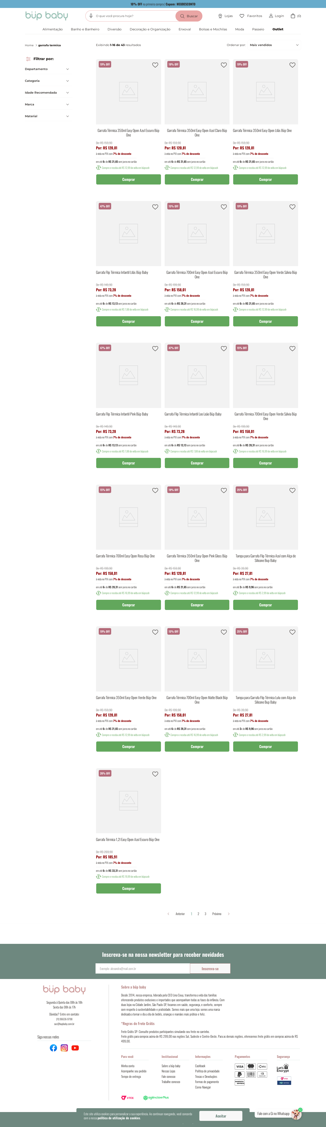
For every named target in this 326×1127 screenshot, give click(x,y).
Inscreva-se (210, 968)
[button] (91, 16)
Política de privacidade (207, 1071)
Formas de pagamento (207, 1081)
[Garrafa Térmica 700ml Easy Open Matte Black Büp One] (197, 692)
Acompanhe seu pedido (133, 1071)
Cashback (200, 1065)
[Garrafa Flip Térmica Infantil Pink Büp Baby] (128, 409)
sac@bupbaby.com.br (64, 1024)
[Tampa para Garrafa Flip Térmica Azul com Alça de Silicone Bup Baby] (265, 551)
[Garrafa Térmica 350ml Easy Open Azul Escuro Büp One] (128, 125)
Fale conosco (168, 1076)
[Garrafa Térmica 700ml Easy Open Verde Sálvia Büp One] (265, 409)
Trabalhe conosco (171, 1081)
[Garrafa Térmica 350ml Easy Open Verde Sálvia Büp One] (265, 267)
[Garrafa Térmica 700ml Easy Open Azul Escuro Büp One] (197, 267)
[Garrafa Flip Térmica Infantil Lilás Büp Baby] (128, 267)
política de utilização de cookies (119, 1117)
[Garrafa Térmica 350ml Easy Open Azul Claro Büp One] (197, 125)
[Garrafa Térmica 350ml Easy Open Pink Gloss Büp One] (197, 551)
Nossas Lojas (168, 1071)
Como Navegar (203, 1087)
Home (29, 45)
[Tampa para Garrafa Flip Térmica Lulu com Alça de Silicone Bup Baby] (265, 692)
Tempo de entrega (131, 1076)
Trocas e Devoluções (206, 1076)
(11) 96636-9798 (64, 1019)
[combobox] (143, 16)
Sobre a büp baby (171, 1065)
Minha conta (127, 1065)
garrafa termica (49, 45)
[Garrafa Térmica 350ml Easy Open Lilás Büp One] (265, 125)
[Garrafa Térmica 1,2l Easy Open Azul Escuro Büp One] (128, 834)
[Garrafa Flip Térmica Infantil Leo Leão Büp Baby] (197, 409)
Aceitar (221, 1116)
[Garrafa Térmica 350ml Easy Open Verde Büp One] (128, 692)
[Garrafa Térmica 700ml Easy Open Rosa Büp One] (128, 551)
